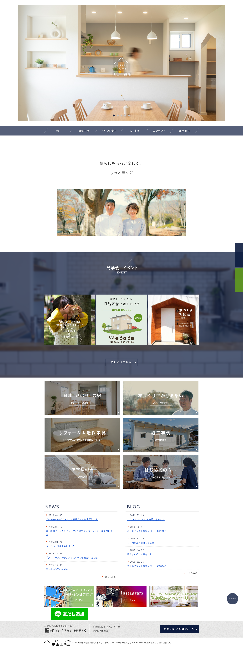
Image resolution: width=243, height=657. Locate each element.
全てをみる (109, 576)
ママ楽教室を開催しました (140, 542)
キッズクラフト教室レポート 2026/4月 (146, 531)
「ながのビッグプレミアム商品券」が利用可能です (72, 519)
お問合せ (239, 255)
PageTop (232, 598)
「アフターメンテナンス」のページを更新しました (72, 557)
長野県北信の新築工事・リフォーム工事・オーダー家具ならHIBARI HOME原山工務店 (116, 643)
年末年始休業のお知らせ (58, 569)
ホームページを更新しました (60, 546)
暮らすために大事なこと (139, 554)
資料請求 (239, 280)
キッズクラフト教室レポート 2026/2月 (146, 566)
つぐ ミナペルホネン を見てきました (146, 519)
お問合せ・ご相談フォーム (179, 629)
